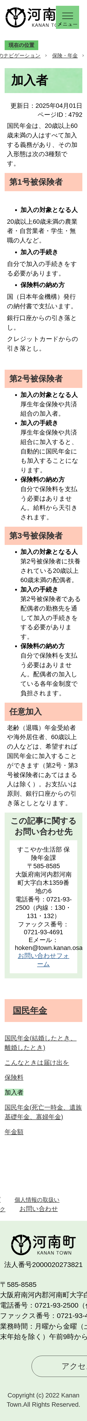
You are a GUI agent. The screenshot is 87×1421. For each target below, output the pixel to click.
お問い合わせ (38, 1208)
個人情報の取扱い (37, 1200)
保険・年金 (65, 55)
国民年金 (30, 1010)
